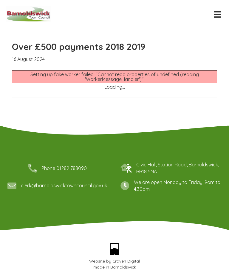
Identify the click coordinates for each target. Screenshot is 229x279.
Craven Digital (126, 260)
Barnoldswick (123, 266)
